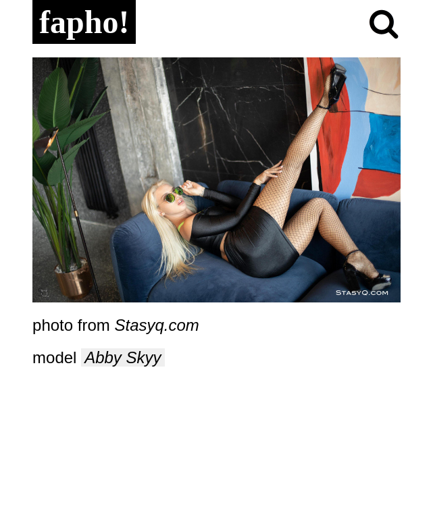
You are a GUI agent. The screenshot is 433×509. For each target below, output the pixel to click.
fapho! (84, 22)
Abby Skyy (122, 357)
